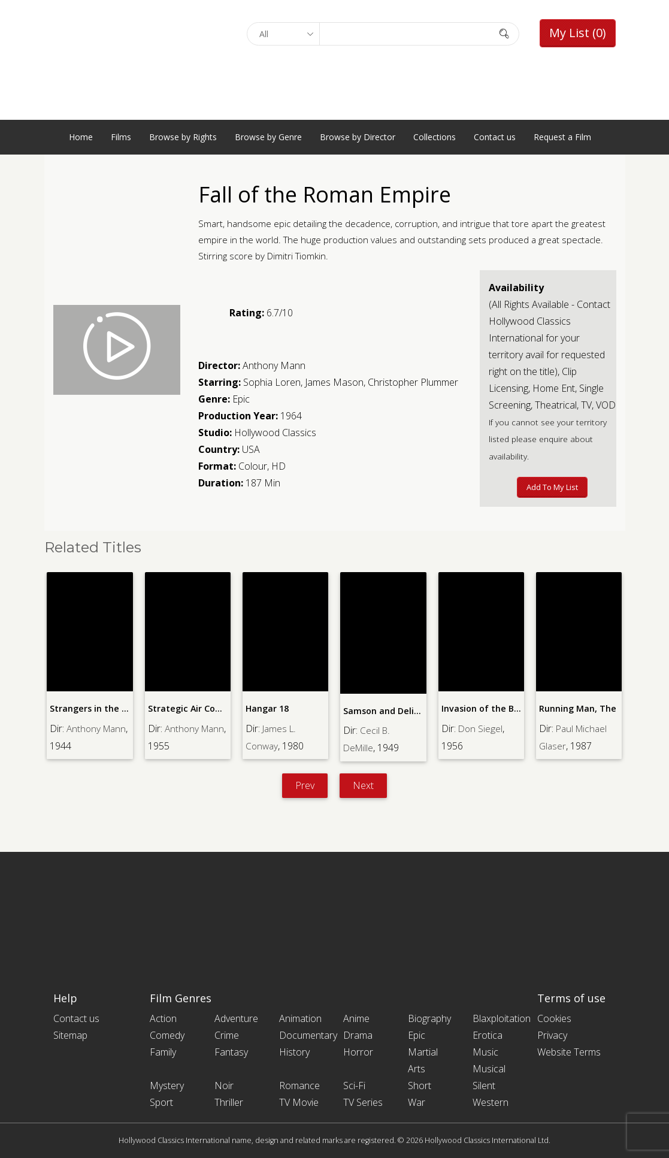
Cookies (554, 1018)
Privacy (552, 1035)
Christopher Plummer (413, 382)
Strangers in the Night (97, 708)
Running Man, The (577, 708)
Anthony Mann (274, 365)
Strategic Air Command (197, 708)
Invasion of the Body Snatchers (507, 708)
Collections (434, 137)
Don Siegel (481, 727)
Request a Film (562, 137)
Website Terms (569, 1052)
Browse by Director (357, 137)
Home (81, 137)
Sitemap (70, 1035)
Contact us (495, 137)
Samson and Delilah (384, 710)
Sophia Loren (272, 382)
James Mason (334, 382)
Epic (241, 399)
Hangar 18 (267, 708)
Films (121, 137)
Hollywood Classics (275, 432)
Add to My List (552, 487)
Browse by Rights (183, 137)
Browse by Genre (268, 137)
